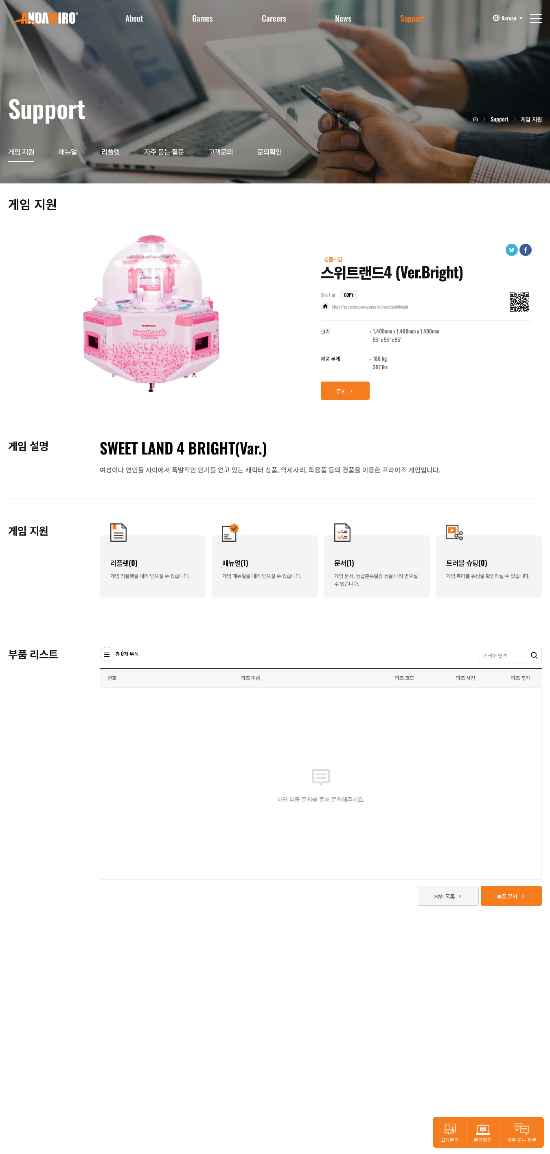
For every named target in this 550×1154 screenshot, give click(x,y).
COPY (348, 294)
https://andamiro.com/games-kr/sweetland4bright (370, 306)
